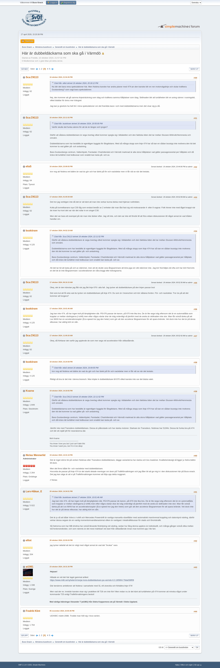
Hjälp (177, 665)
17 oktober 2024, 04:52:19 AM (61, 230)
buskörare (31, 230)
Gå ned (24, 69)
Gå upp (24, 635)
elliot (28, 540)
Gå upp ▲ (198, 665)
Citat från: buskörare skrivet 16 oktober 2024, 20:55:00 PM (78, 124)
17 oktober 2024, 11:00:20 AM (61, 335)
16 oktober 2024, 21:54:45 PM (61, 77)
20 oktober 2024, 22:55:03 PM (61, 540)
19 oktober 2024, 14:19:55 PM (61, 391)
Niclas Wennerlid (35, 455)
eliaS (28, 166)
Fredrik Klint (33, 611)
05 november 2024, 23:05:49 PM (62, 611)
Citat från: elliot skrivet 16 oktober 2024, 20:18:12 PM (76, 83)
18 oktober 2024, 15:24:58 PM (61, 362)
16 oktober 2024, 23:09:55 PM (61, 166)
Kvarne (30, 390)
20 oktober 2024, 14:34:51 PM (61, 491)
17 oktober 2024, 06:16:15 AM (61, 282)
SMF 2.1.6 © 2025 (25, 665)
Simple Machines (39, 665)
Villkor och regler (186, 665)
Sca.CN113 (32, 77)
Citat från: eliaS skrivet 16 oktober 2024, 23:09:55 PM (76, 368)
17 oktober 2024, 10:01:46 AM (61, 308)
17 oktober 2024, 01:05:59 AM (61, 197)
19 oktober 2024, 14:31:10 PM (61, 455)
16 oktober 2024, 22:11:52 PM (61, 117)
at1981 (29, 566)
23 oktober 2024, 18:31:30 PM (61, 567)
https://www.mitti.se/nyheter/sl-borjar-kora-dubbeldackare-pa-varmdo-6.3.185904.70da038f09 (92, 580)
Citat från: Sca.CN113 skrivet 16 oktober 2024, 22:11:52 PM (79, 237)
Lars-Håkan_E (34, 491)
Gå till (161, 647)
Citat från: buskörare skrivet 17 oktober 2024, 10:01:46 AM (78, 497)
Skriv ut (194, 69)
